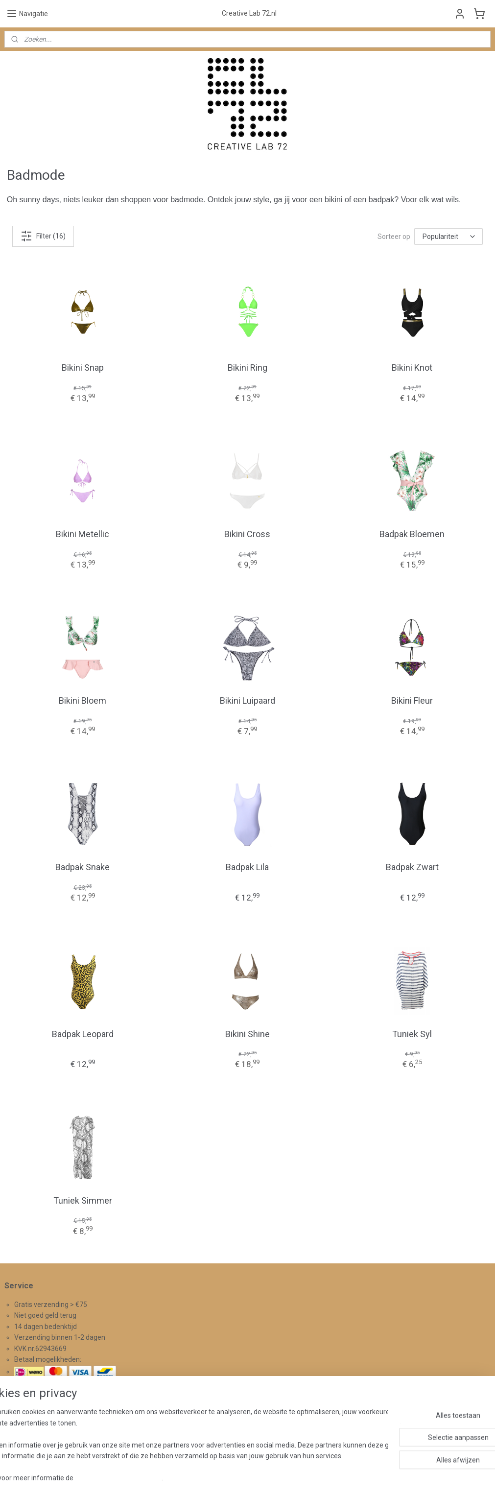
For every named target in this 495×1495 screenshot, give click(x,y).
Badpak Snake (82, 867)
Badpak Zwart (412, 867)
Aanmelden (195, 1434)
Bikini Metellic (82, 534)
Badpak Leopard (83, 1034)
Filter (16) (43, 236)
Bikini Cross (247, 534)
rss (236, 1477)
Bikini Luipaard (247, 700)
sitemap (217, 1477)
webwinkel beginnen (271, 1477)
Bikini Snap (83, 367)
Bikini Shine (247, 1034)
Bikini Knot (412, 367)
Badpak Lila (247, 867)
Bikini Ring (247, 367)
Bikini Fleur (412, 700)
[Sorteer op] (448, 236)
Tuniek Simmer (82, 1200)
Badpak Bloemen (412, 534)
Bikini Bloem (82, 700)
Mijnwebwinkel (354, 1477)
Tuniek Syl (412, 1034)
